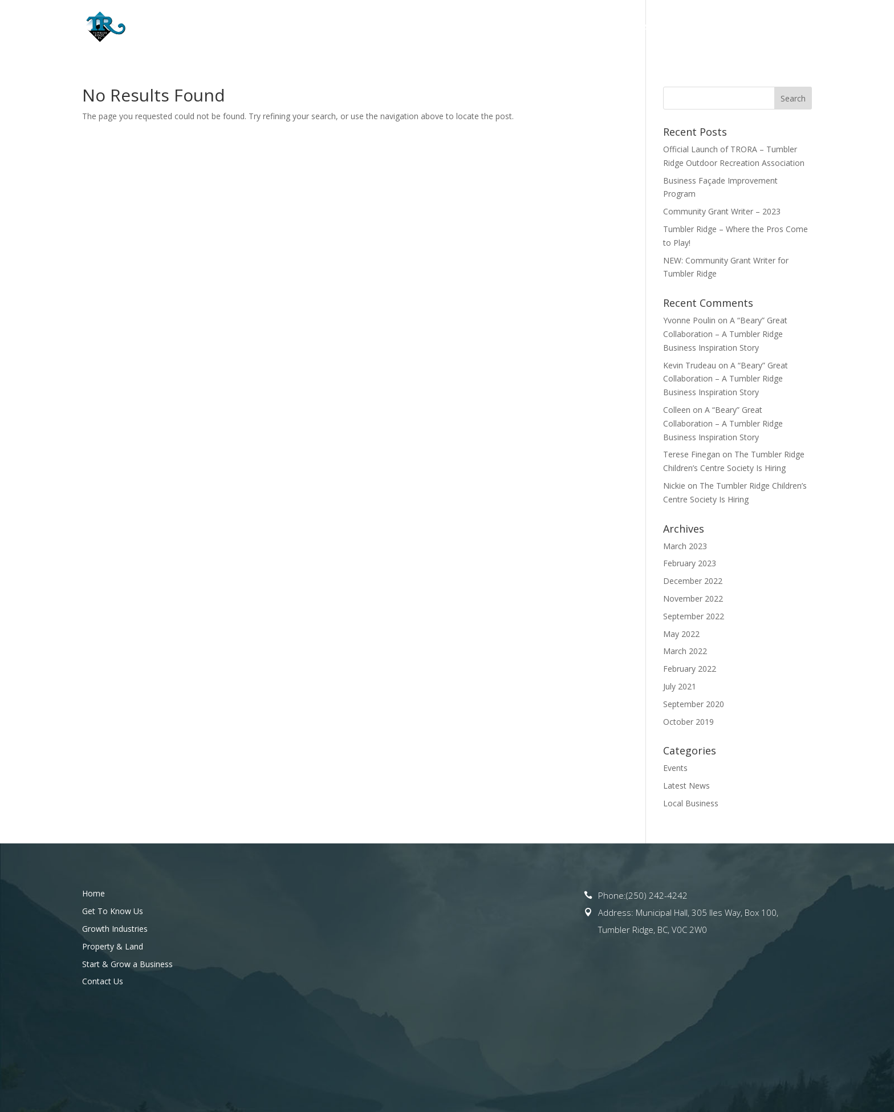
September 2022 (693, 616)
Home (314, 27)
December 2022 (692, 580)
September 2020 (693, 704)
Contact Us (786, 27)
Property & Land (563, 27)
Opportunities (468, 27)
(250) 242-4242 (657, 895)
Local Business (690, 803)
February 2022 (689, 668)
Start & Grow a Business (681, 27)
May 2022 (681, 633)
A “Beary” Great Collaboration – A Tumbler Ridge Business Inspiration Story (725, 334)
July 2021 (679, 686)
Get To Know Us (375, 27)
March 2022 (685, 651)
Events (675, 767)
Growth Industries (115, 928)
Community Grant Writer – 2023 (722, 211)
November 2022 (693, 598)
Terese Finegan (691, 454)
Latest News (686, 785)
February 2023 (689, 563)
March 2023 (685, 546)
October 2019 (688, 721)
